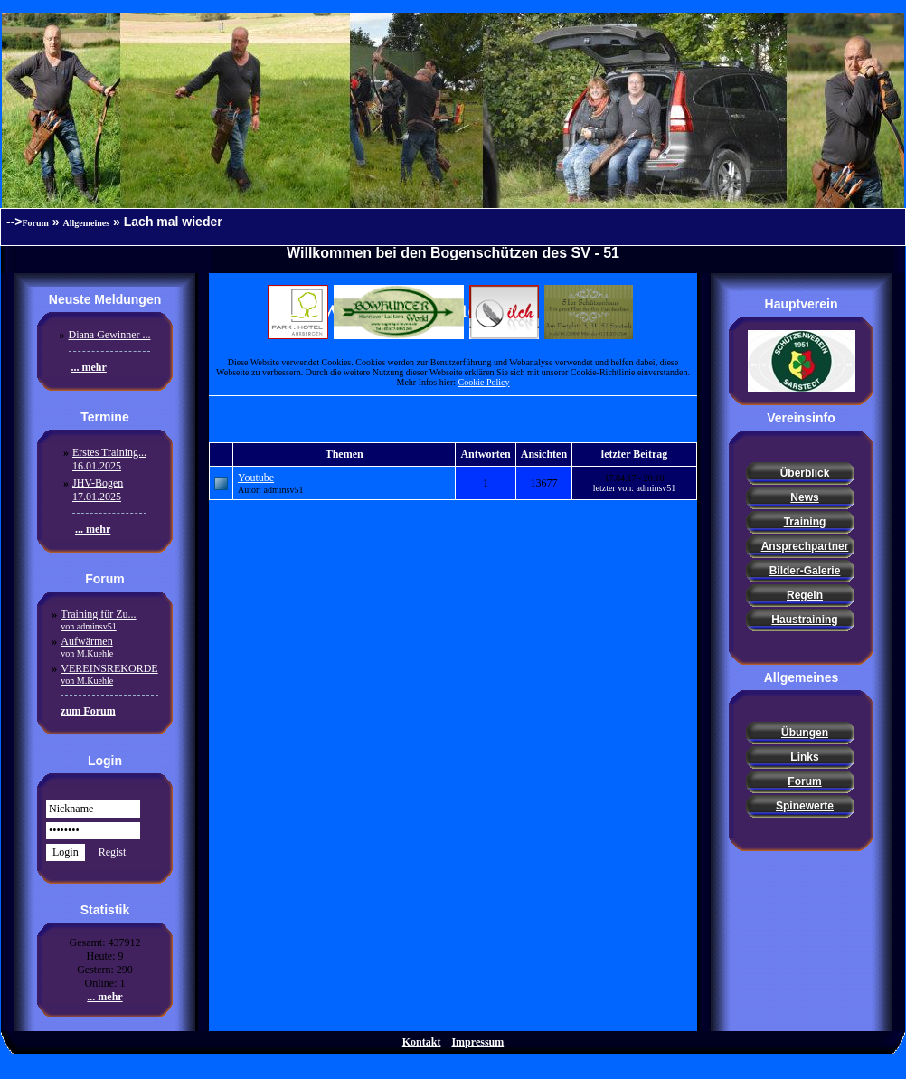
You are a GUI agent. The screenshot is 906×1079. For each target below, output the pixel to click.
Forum (36, 223)
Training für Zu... (98, 619)
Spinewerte (805, 806)
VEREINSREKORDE (109, 674)
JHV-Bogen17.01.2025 (97, 490)
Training (805, 522)
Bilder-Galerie (805, 570)
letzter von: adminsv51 (634, 488)
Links (804, 757)
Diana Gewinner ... (110, 334)
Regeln (805, 595)
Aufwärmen (87, 646)
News (804, 497)
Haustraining (804, 619)
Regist (113, 852)
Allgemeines (86, 223)
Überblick (805, 473)
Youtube (256, 477)
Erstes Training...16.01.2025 (109, 459)
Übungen (804, 732)
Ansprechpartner (805, 546)
